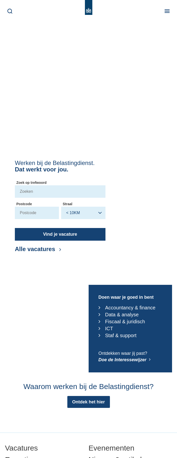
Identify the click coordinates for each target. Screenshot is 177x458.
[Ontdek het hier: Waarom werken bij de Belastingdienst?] (88, 402)
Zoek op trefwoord (31, 183)
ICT (106, 328)
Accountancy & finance (127, 307)
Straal (67, 204)
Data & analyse (119, 314)
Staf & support (118, 335)
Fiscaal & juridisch (122, 321)
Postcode (24, 204)
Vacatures (21, 448)
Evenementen (111, 448)
